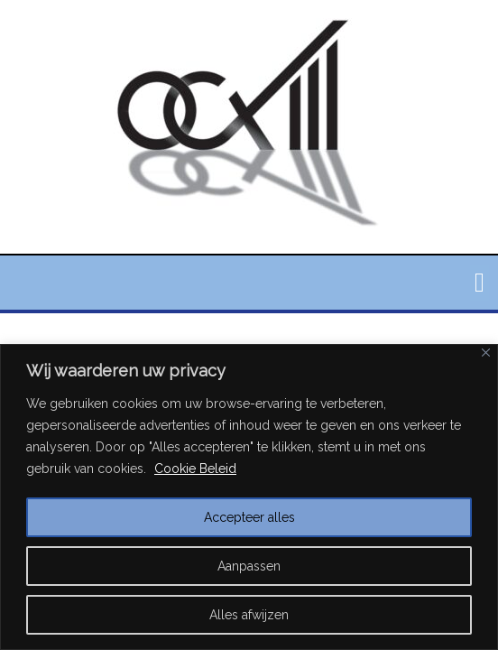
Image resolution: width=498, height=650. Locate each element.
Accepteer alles (249, 517)
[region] (249, 497)
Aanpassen (249, 566)
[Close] (486, 352)
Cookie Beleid (195, 468)
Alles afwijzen (249, 615)
